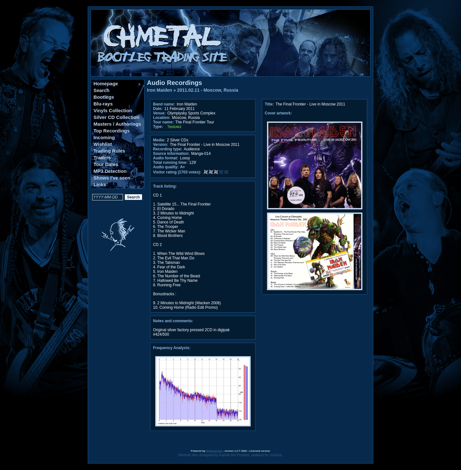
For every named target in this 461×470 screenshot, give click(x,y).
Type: (158, 126)
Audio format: (165, 158)
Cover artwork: (278, 113)
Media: (159, 140)
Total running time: (170, 162)
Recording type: (167, 149)
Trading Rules (109, 151)
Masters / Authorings (117, 124)
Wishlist (102, 144)
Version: (160, 144)
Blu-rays (103, 103)
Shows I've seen (111, 177)
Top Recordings (111, 130)
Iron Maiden (159, 90)
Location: (161, 117)
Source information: (171, 153)
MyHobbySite (214, 450)
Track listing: (165, 186)
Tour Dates (105, 164)
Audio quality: (166, 167)
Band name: (164, 104)
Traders (102, 157)
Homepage (105, 83)
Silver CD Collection (116, 117)
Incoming (104, 137)
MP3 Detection (109, 171)
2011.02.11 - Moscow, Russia (207, 90)
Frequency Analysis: (171, 348)
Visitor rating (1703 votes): (177, 172)
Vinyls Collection (112, 110)
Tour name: (163, 122)
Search (101, 90)
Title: (270, 104)
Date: (158, 108)
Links (99, 184)
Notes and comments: (173, 321)
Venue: (159, 113)
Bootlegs (103, 97)
